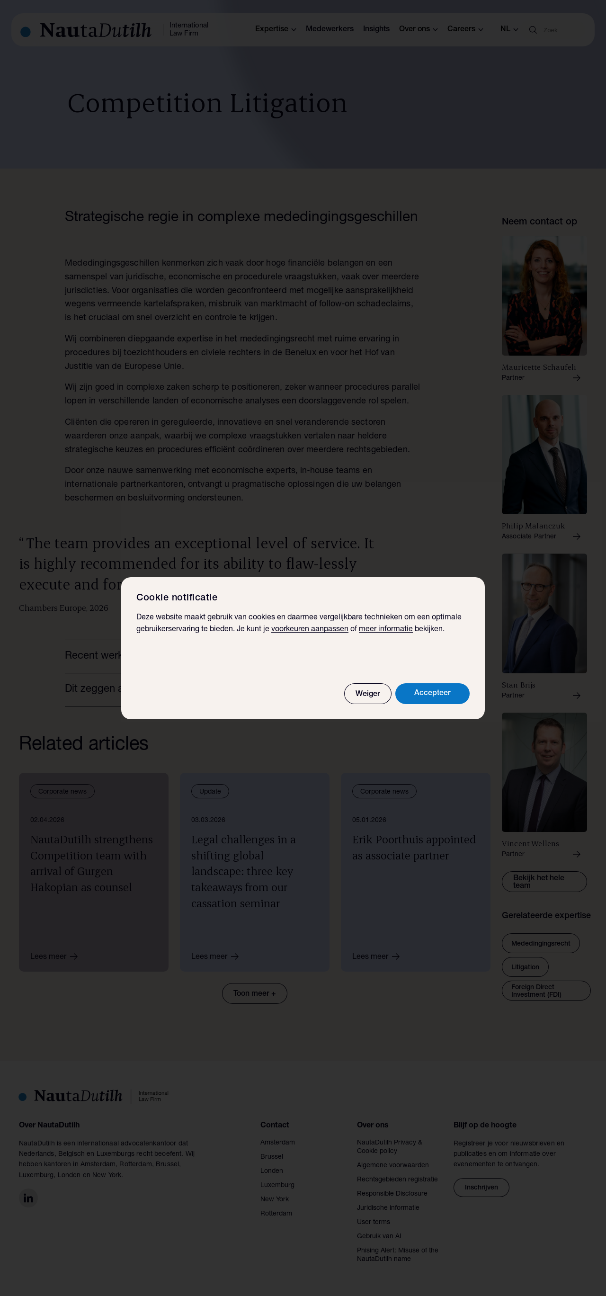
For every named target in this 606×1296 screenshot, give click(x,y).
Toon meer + (254, 994)
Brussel (271, 1157)
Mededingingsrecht (540, 944)
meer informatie (386, 630)
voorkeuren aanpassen (309, 630)
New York (274, 1200)
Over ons (418, 30)
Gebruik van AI (379, 1236)
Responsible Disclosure (392, 1194)
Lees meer (57, 956)
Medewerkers (330, 30)
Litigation (525, 968)
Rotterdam (276, 1214)
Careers (465, 30)
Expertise (275, 30)
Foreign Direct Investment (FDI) (536, 991)
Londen (271, 1171)
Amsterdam (277, 1143)
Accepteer (432, 693)
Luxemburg (277, 1185)
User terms (373, 1222)
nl (509, 30)
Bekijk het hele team (538, 882)
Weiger (368, 694)
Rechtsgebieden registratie (397, 1180)
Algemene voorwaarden (393, 1165)
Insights (376, 30)
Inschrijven (481, 1188)
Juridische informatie (388, 1208)
